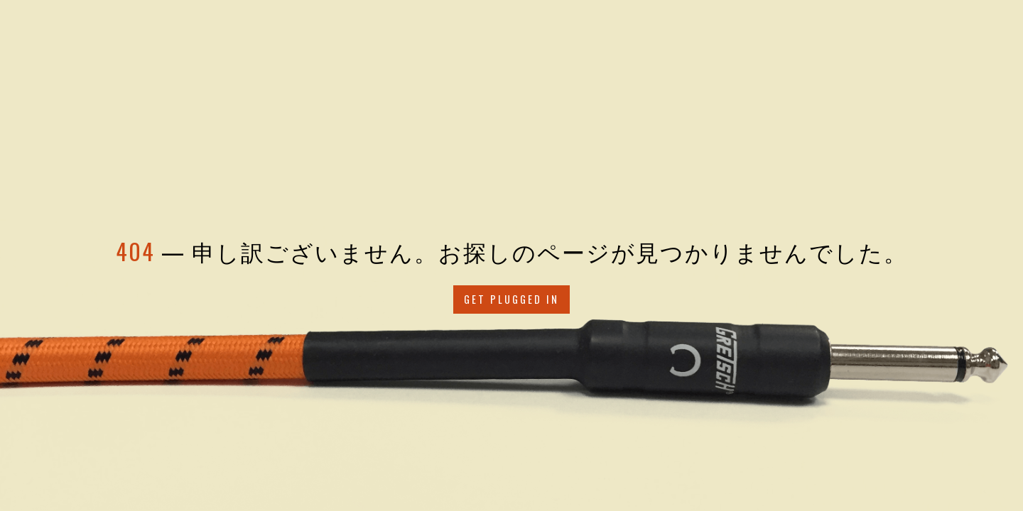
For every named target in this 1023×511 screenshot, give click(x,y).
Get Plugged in (511, 299)
